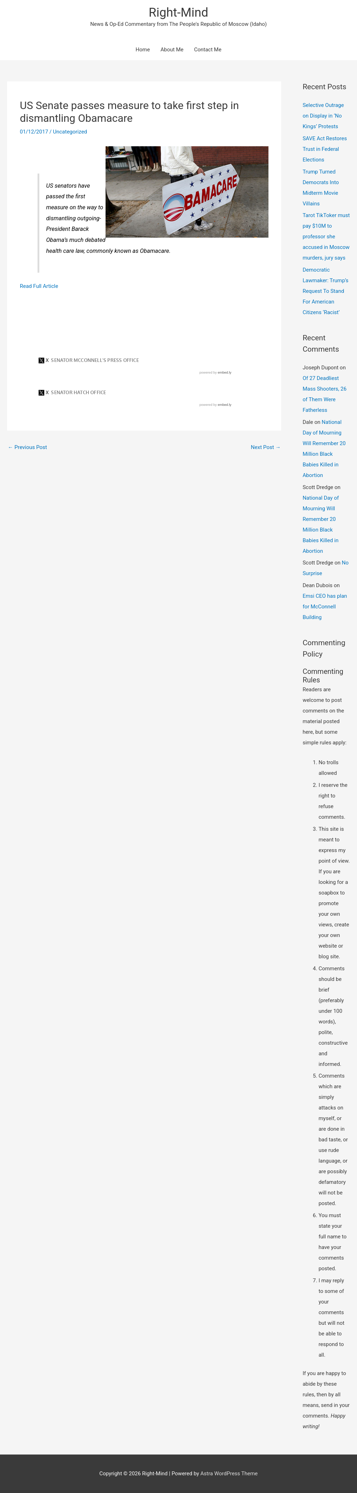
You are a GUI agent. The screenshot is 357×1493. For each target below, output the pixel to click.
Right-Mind (178, 12)
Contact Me (207, 49)
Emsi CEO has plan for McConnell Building (324, 606)
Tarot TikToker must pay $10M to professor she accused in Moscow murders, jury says (326, 236)
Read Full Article (39, 286)
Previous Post (27, 447)
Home (143, 49)
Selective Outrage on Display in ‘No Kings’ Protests (323, 116)
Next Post (265, 447)
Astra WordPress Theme (229, 1473)
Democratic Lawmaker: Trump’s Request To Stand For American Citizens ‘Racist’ (325, 291)
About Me (171, 49)
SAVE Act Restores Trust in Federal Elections (324, 149)
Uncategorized (70, 132)
